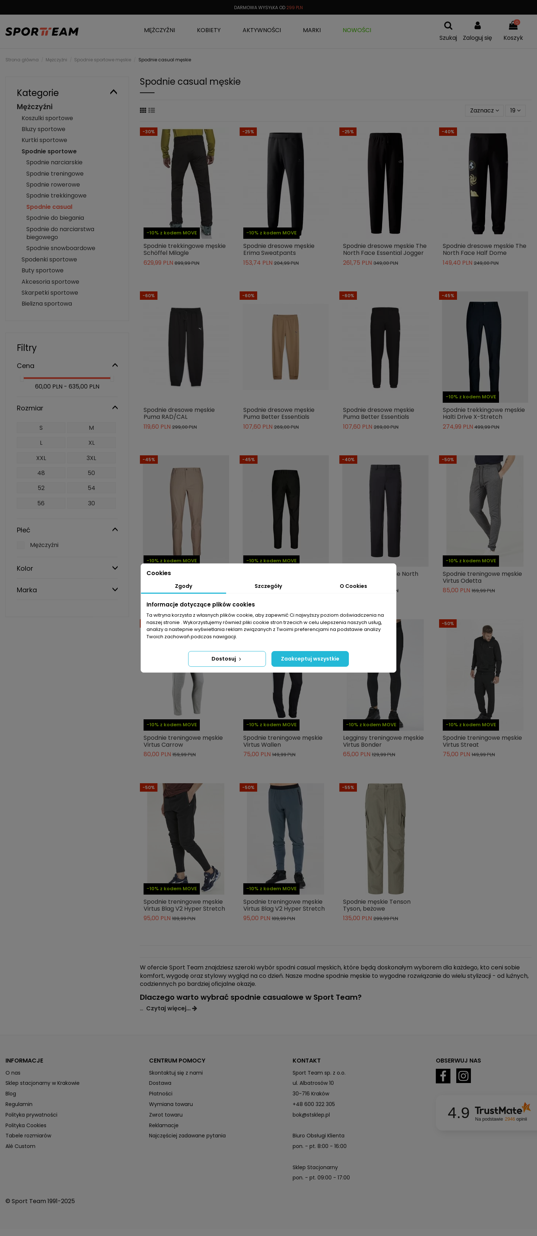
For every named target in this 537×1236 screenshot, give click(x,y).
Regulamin (19, 1104)
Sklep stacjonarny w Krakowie (42, 1083)
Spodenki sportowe (49, 259)
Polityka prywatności (31, 1114)
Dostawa (160, 1083)
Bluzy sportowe (43, 129)
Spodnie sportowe (49, 151)
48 (41, 473)
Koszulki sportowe (47, 118)
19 (515, 110)
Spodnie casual (49, 207)
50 (91, 473)
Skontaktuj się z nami (176, 1072)
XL (91, 443)
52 (41, 488)
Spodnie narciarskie (54, 162)
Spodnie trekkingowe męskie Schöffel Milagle (185, 249)
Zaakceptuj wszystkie (310, 658)
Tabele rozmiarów (28, 1135)
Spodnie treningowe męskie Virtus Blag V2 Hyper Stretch (184, 905)
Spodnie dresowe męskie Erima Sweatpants (279, 249)
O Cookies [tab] (353, 586)
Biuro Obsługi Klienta (318, 1135)
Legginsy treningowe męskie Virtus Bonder (383, 741)
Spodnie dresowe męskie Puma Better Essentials (279, 413)
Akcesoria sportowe (50, 282)
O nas (12, 1072)
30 (91, 503)
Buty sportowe (43, 270)
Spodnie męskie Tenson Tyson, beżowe (377, 905)
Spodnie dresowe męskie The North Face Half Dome (484, 249)
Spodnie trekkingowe (56, 195)
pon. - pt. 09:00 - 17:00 (321, 1177)
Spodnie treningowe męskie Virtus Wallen (283, 741)
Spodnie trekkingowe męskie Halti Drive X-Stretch (484, 413)
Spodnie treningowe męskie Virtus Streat (482, 741)
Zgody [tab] (183, 586)
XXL (41, 458)
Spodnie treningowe (55, 173)
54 (91, 488)
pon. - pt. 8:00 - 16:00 (320, 1146)
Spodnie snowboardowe (60, 248)
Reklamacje (164, 1125)
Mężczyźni (35, 107)
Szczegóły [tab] (268, 586)
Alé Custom (20, 1146)
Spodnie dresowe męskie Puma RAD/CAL (179, 413)
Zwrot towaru (166, 1114)
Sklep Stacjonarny (315, 1167)
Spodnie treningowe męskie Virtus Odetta (482, 577)
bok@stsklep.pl (311, 1114)
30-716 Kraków (311, 1093)
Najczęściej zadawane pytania (187, 1135)
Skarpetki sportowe (50, 292)
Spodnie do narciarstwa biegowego (60, 233)
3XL (91, 458)
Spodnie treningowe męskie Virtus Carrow (183, 741)
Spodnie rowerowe (53, 184)
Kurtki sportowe (44, 140)
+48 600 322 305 (314, 1104)
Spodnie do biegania (55, 218)
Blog (10, 1093)
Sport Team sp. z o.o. (319, 1072)
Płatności (160, 1093)
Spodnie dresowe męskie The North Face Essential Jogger (385, 249)
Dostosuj (227, 658)
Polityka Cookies (25, 1125)
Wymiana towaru (171, 1104)
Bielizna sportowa (47, 303)
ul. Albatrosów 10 (313, 1083)
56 (41, 503)
